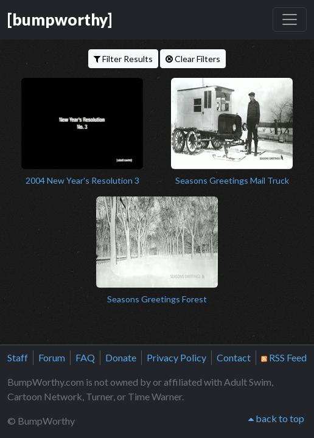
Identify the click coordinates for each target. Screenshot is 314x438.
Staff (17, 357)
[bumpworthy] (59, 19)
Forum (51, 357)
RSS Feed (284, 357)
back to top (276, 418)
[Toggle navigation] (290, 19)
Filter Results (123, 59)
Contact (234, 357)
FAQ (85, 357)
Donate (120, 357)
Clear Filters (193, 59)
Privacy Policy (176, 357)
